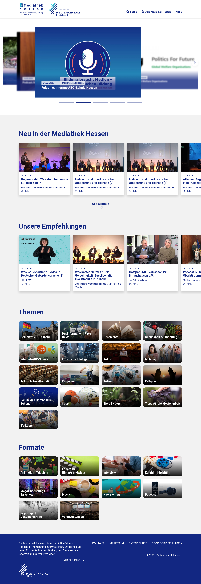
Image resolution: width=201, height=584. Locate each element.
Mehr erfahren (71, 559)
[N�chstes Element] (194, 62)
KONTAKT (98, 543)
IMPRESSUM (116, 543)
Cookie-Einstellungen (167, 543)
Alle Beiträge (100, 204)
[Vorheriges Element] (6, 62)
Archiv (178, 11)
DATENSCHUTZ (138, 543)
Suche (132, 11)
